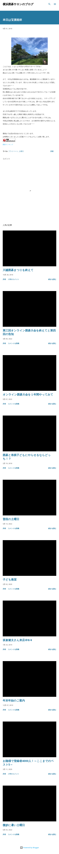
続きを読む (52, 279)
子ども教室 (10, 579)
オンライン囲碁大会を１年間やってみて (28, 394)
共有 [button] (52, 151)
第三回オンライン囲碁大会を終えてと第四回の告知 (29, 332)
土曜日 (21, 151)
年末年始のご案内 (14, 700)
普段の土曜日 (11, 519)
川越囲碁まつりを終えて (18, 270)
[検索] (49, 4)
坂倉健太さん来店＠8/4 (17, 640)
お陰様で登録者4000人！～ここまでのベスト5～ (28, 762)
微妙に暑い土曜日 (14, 825)
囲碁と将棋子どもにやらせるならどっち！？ (27, 456)
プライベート (13, 151)
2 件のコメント (13, 279)
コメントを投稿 (13, 343)
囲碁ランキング (8, 144)
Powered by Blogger (29, 847)
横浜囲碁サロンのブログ (18, 4)
